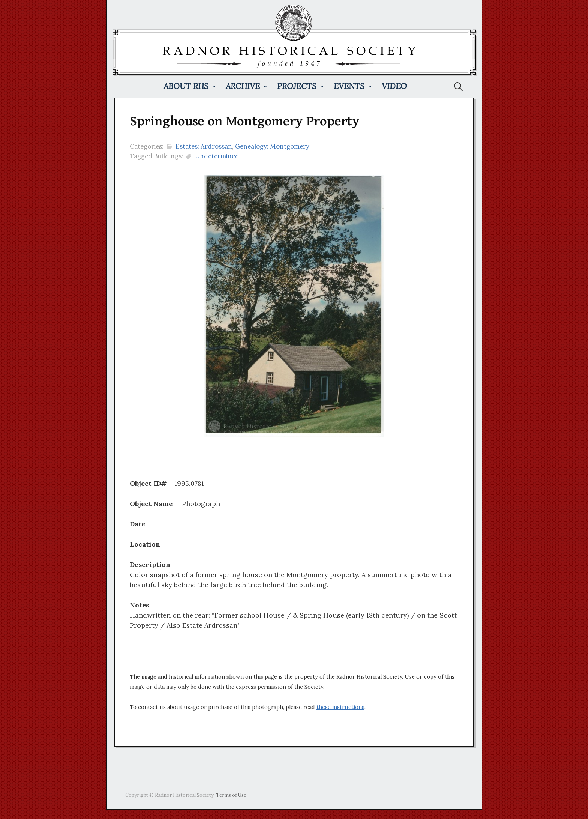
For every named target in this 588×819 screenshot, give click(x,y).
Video (394, 86)
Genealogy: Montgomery (272, 146)
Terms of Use (231, 795)
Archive (243, 86)
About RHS (186, 86)
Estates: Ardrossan (204, 146)
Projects (296, 86)
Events (349, 86)
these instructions (340, 707)
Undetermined (217, 156)
